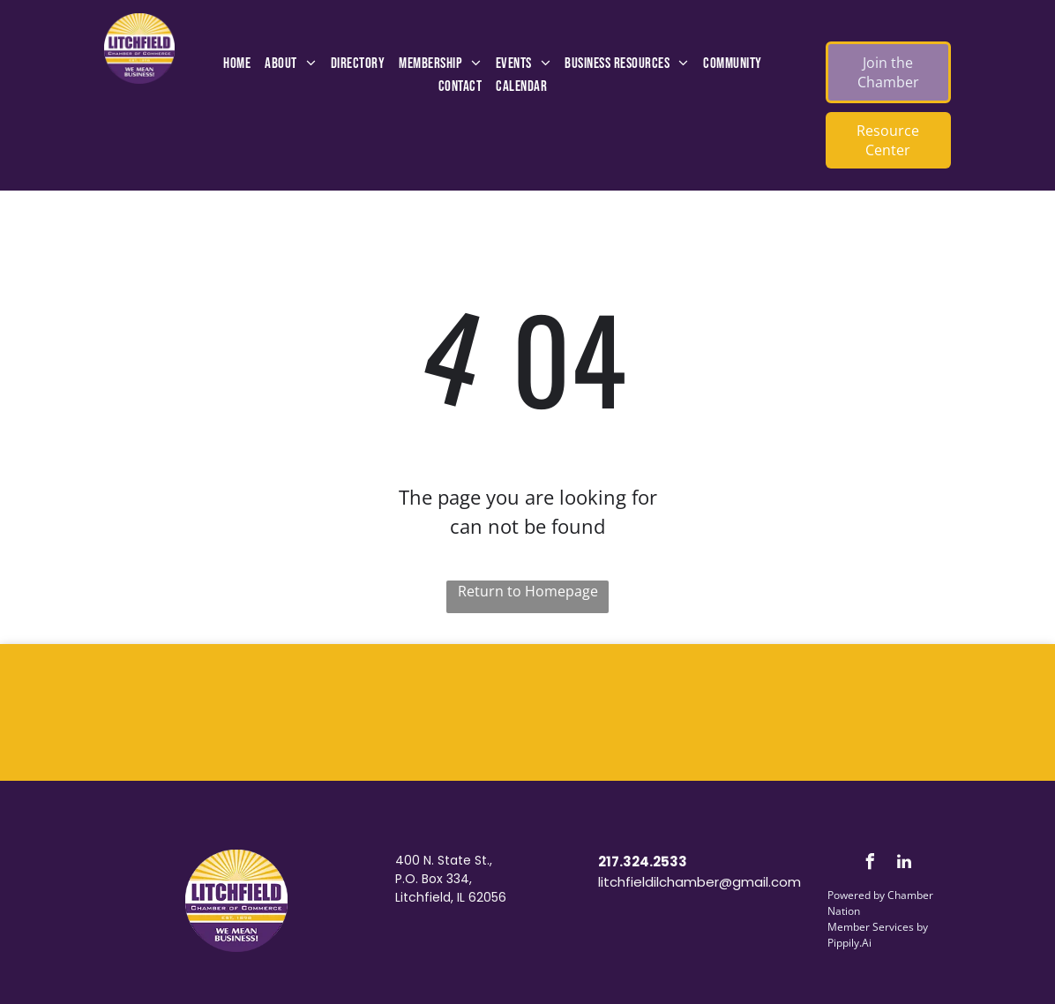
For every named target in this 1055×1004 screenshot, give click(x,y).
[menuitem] (237, 64)
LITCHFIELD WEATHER (527, 710)
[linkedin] (904, 864)
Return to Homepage (528, 591)
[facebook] (869, 864)
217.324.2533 (642, 861)
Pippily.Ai (849, 942)
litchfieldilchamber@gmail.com (699, 882)
